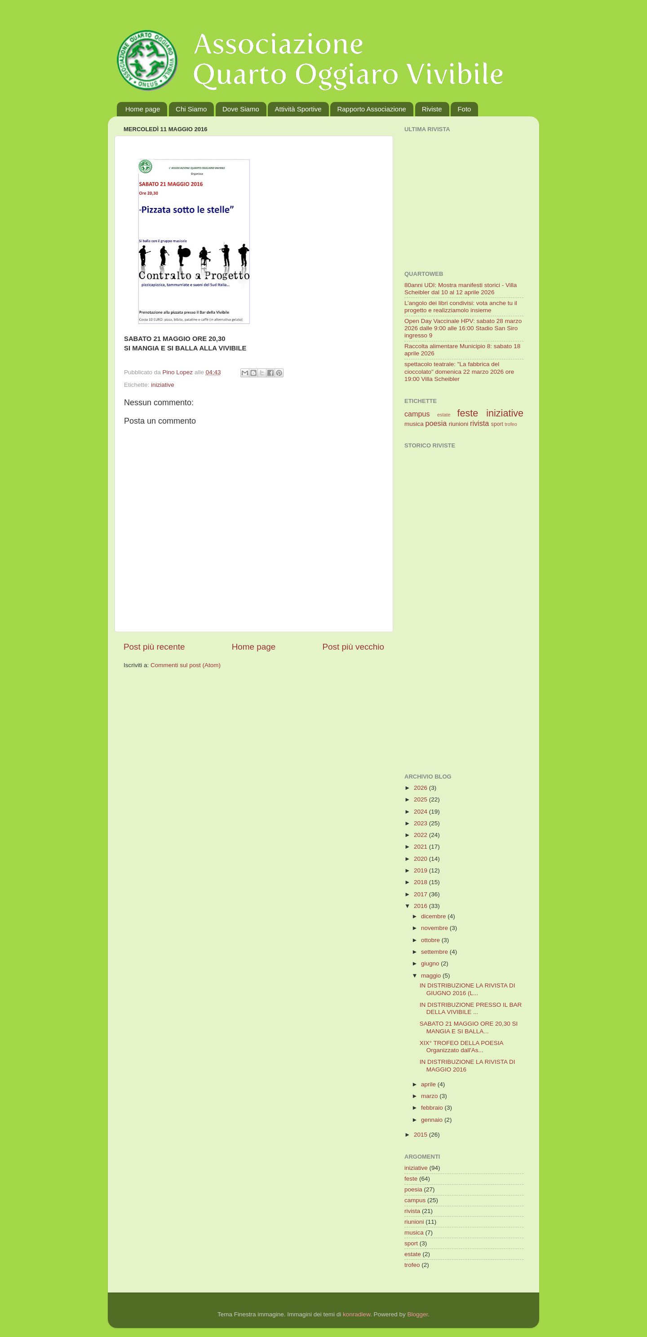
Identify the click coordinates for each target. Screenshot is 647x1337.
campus (417, 414)
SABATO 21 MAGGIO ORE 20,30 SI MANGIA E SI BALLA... (469, 1027)
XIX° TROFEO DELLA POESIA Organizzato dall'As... (461, 1047)
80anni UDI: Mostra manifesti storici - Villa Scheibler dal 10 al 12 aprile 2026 (460, 289)
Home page (142, 109)
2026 (421, 787)
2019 (421, 870)
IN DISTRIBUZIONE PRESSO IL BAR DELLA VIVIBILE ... (471, 1008)
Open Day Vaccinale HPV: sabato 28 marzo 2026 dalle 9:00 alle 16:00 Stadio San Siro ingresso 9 (463, 328)
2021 (421, 846)
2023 (421, 823)
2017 (421, 894)
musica (414, 424)
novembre (435, 928)
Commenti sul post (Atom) (186, 665)
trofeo (511, 424)
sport (497, 424)
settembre (435, 951)
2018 (421, 882)
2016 (421, 906)
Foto (464, 109)
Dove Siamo (240, 109)
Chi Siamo (191, 109)
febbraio (433, 1107)
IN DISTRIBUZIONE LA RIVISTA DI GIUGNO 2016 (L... (467, 989)
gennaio (432, 1119)
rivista (479, 423)
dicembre (434, 916)
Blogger (417, 1314)
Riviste (432, 109)
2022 (421, 835)
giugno (431, 963)
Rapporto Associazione (371, 109)
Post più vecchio (353, 646)
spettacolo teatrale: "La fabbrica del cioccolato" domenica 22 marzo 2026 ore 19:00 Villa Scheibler (459, 371)
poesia (436, 423)
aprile (429, 1084)
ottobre (431, 940)
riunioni (459, 424)
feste (467, 413)
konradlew (356, 1314)
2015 (421, 1134)
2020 (421, 858)
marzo (430, 1096)
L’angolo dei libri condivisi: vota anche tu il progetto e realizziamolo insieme (460, 307)
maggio (432, 975)
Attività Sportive (298, 109)
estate (443, 414)
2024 (421, 811)
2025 (421, 799)
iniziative (162, 384)
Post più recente (154, 646)
